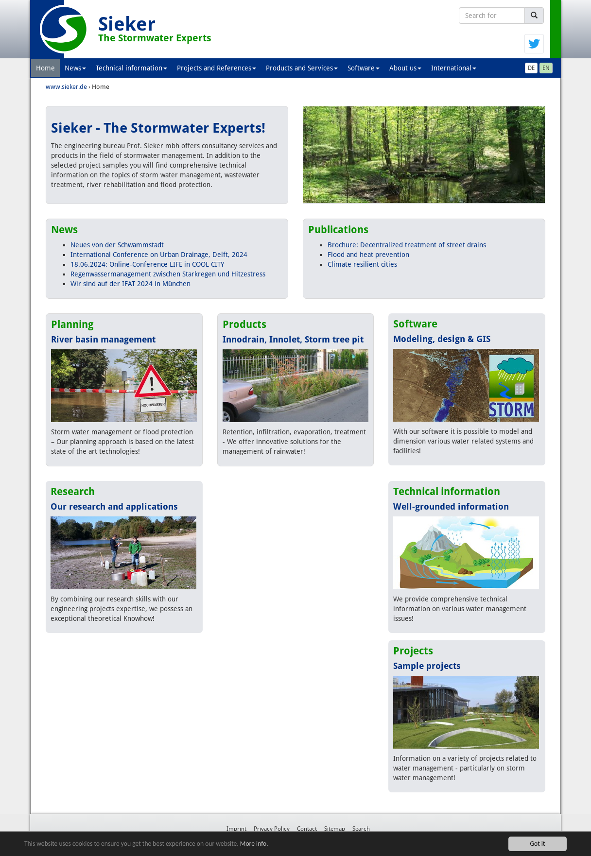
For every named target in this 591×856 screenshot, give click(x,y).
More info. (254, 843)
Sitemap (334, 828)
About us (405, 68)
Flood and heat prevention (368, 254)
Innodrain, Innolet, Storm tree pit (293, 339)
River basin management (103, 339)
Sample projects (427, 666)
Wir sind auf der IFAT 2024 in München (130, 284)
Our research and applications (114, 506)
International (453, 68)
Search (361, 828)
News (75, 68)
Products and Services (302, 68)
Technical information (131, 68)
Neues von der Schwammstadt (117, 245)
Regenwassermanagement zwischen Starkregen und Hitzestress (167, 274)
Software (364, 68)
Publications (338, 229)
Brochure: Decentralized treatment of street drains (407, 245)
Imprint (236, 828)
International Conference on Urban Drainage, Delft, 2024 (158, 254)
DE (531, 68)
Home (45, 68)
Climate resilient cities (362, 264)
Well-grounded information (451, 506)
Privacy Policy (272, 828)
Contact (307, 828)
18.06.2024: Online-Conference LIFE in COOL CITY (147, 264)
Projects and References (216, 68)
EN (546, 68)
